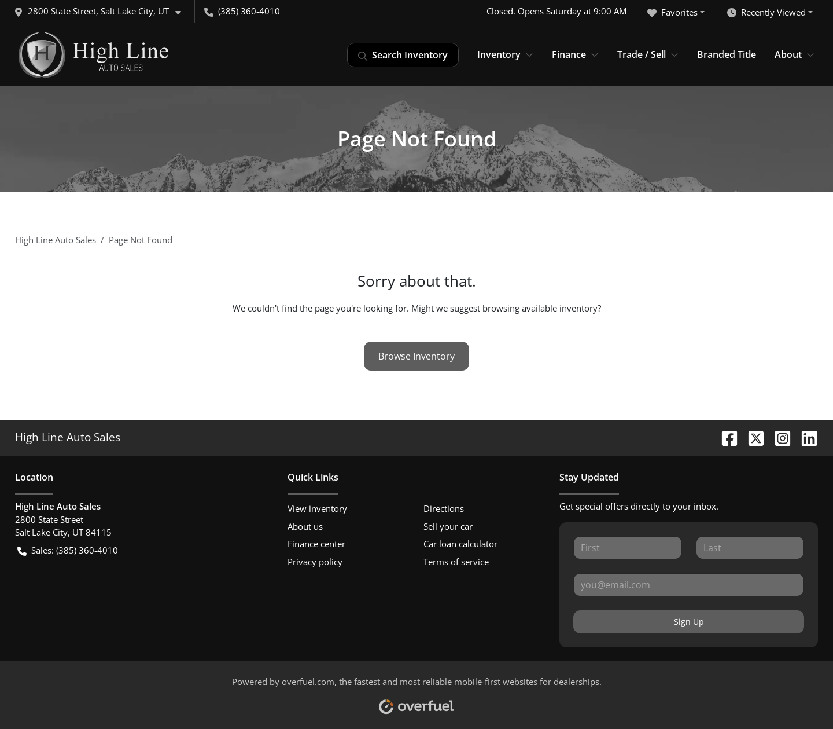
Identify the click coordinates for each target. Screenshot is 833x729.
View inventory (317, 508)
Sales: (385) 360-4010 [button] (67, 550)
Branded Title (726, 54)
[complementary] (798, 694)
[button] (102, 11)
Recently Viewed (766, 12)
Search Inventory (403, 55)
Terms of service (456, 561)
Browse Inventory (416, 356)
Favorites (672, 12)
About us (305, 526)
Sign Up (689, 621)
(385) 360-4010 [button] (242, 11)
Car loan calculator (460, 544)
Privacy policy (315, 561)
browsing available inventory (540, 308)
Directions (443, 508)
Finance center (316, 544)
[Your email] (688, 584)
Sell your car (448, 526)
